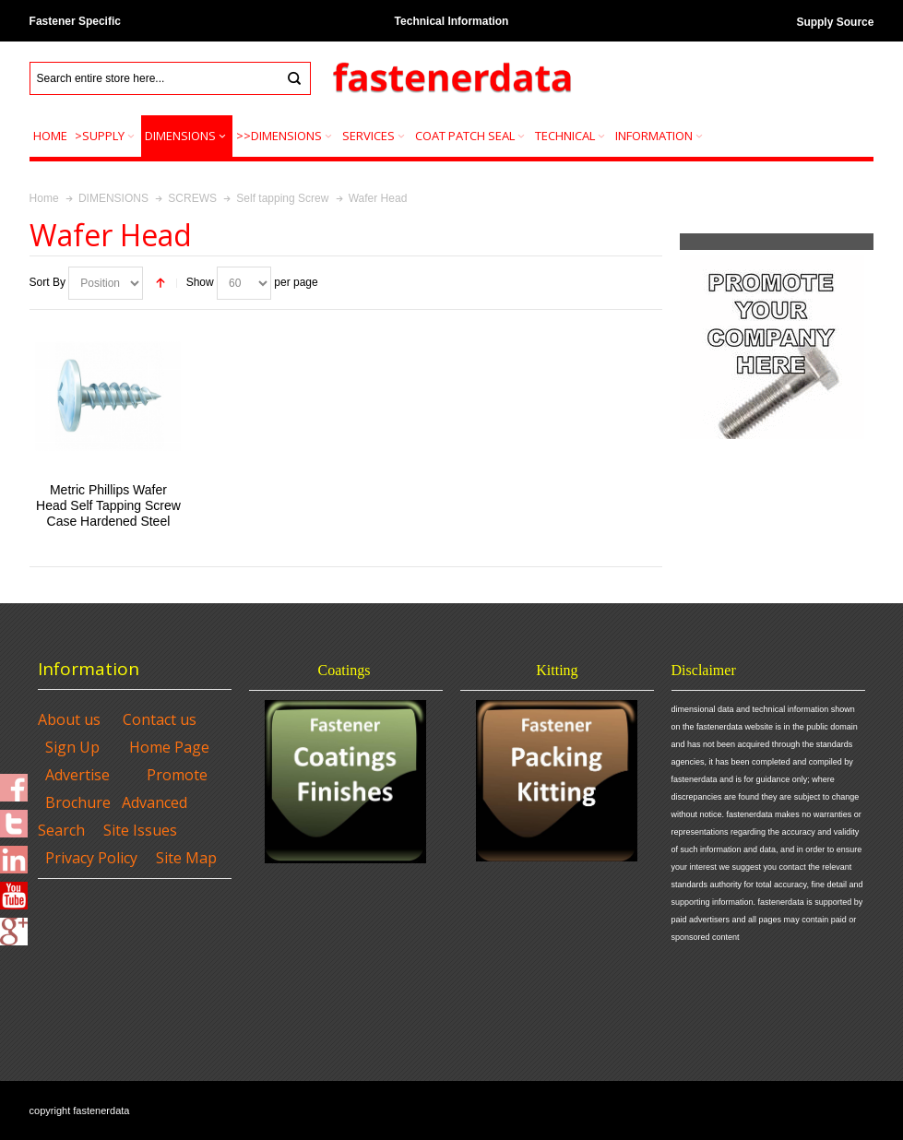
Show (200, 282)
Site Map (186, 858)
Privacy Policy (91, 858)
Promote (177, 775)
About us (69, 719)
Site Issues (140, 830)
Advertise (77, 775)
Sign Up (72, 747)
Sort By (47, 282)
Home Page (169, 747)
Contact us (159, 719)
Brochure (78, 802)
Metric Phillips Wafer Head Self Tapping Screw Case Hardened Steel (108, 505)
